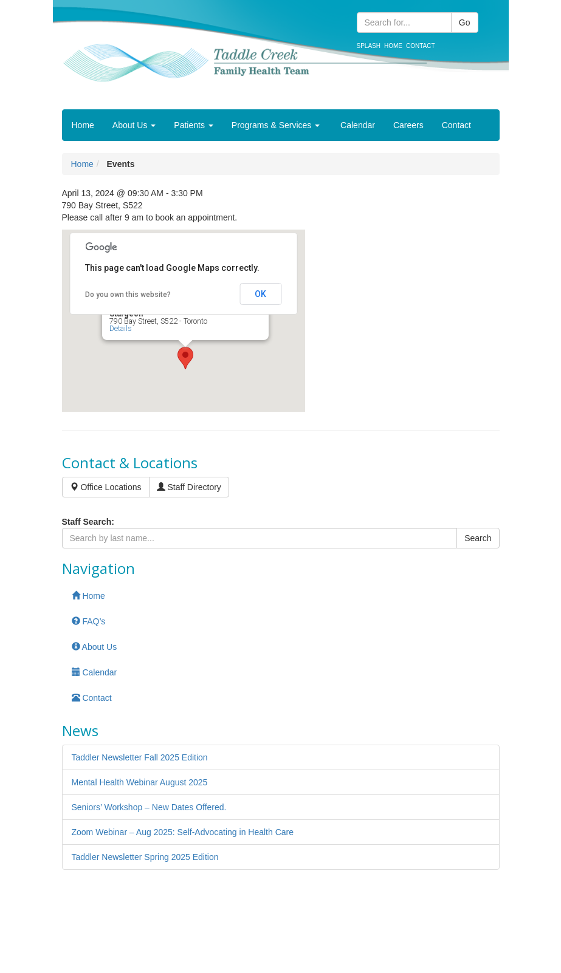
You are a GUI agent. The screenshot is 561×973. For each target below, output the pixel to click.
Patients (193, 125)
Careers (408, 125)
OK (260, 294)
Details (120, 328)
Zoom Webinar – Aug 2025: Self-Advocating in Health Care (183, 832)
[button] (185, 358)
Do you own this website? (128, 294)
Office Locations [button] (106, 487)
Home (393, 46)
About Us (134, 125)
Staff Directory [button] (189, 487)
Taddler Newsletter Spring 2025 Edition (145, 857)
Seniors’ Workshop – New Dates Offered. (149, 807)
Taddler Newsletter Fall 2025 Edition (140, 757)
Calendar (356, 125)
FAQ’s (89, 621)
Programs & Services (276, 125)
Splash (368, 46)
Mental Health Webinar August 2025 (140, 782)
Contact (420, 46)
